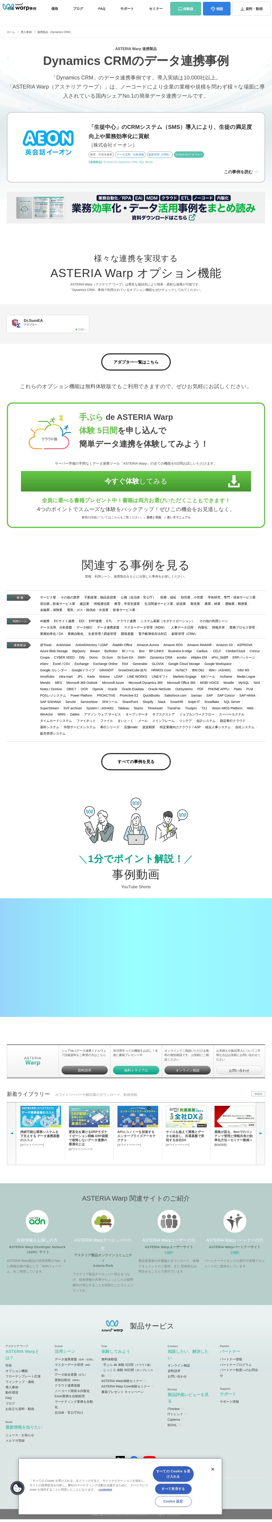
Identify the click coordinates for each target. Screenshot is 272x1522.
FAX (125, 665)
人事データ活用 (182, 629)
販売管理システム (53, 735)
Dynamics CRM (161, 659)
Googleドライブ (83, 672)
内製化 (203, 629)
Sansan (196, 697)
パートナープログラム (236, 1367)
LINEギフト (160, 678)
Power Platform (81, 697)
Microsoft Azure (113, 684)
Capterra (174, 1422)
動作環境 (11, 1395)
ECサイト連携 (64, 622)
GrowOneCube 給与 (132, 672)
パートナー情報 (231, 1362)
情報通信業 (102, 605)
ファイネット (86, 722)
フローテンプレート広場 (23, 1379)
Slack (162, 703)
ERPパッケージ (244, 659)
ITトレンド (175, 1417)
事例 (32, 18)
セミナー (156, 18)
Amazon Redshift (199, 646)
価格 (54, 18)
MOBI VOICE (209, 684)
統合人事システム (218, 728)
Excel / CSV (61, 665)
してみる (130, 483)
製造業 (195, 605)
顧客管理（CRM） (185, 635)
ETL (109, 622)
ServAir (71, 703)
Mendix (45, 684)
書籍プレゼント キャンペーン (122, 1394)
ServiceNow (89, 703)
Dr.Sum (107, 659)
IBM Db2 (198, 672)
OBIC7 (71, 690)
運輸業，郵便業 (236, 605)
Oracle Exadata (133, 690)
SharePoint (130, 703)
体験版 (188, 18)
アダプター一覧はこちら (136, 363)
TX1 (204, 710)
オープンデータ (137, 716)
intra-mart (66, 678)
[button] (17, 1488)
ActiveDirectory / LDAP (91, 646)
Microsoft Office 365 (181, 684)
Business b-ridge (180, 653)
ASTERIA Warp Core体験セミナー (125, 1389)
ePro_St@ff (219, 659)
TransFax (174, 710)
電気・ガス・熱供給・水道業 (87, 611)
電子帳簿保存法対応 (152, 635)
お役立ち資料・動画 (19, 1411)
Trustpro (191, 710)
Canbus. (202, 653)
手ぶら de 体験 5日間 (128, 1367)
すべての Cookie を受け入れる (173, 1473)
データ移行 (84, 629)
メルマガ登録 (15, 1443)
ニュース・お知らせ (19, 1438)
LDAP (118, 678)
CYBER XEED (64, 659)
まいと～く (125, 722)
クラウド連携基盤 (67, 1388)
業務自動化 (76, 635)
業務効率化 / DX (51, 635)
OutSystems (184, 690)
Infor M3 (243, 672)
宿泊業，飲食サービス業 (57, 605)
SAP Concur (226, 697)
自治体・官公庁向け (69, 1415)
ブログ (78, 18)
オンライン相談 (188, 1073)
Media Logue (246, 678)
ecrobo (182, 659)
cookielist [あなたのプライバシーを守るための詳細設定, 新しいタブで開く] (105, 1489)
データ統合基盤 (71, 1377)
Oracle (112, 690)
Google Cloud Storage (184, 665)
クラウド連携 (126, 622)
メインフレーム (163, 722)
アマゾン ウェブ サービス (102, 716)
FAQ (101, 18)
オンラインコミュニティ (138, 5)
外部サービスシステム (80, 728)
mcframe (226, 678)
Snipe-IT (194, 703)
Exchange (81, 665)
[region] (120, 1486)
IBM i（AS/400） (221, 672)
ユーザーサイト (177, 5)
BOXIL (172, 1428)
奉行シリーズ (109, 728)
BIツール (128, 653)
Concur (255, 653)
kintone (105, 678)
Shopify (148, 703)
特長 (11, 18)
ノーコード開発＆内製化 (72, 1393)
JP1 (80, 678)
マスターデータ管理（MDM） (145, 629)
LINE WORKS (137, 678)
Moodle (228, 684)
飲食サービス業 (124, 611)
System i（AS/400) (99, 710)
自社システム (244, 728)
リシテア (185, 722)
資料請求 (227, 5)
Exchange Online (105, 665)
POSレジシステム (53, 697)
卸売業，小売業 (192, 599)
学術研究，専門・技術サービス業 (232, 599)
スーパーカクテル (231, 716)
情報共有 (218, 629)
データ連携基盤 (108, 629)
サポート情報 (229, 1404)
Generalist (140, 665)
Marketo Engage (184, 678)
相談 (219, 18)
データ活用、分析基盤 (56, 629)
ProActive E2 (129, 697)
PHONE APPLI (218, 690)
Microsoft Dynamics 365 (145, 684)
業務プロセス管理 (242, 629)
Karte (91, 678)
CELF (217, 653)
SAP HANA (247, 697)
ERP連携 (95, 622)
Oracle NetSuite (159, 690)
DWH (141, 659)
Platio (238, 690)
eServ (44, 665)
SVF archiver (72, 710)
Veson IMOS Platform (227, 710)
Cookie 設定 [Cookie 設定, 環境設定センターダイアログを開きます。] (173, 1501)
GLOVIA (158, 665)
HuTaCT (181, 672)
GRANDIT (106, 672)
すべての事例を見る (135, 763)
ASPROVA (244, 646)
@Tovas (46, 646)
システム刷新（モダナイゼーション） (168, 622)
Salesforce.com (175, 697)
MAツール (208, 678)
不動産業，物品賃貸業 (100, 599)
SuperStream (49, 710)
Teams (138, 710)
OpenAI (97, 690)
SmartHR (176, 703)
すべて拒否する (173, 1489)
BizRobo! (111, 653)
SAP (209, 697)
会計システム (206, 722)
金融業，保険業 (51, 611)
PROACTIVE (106, 697)
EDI (81, 622)
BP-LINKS (156, 653)
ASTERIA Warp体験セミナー (121, 1383)
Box (142, 653)
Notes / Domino (51, 690)
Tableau (123, 710)
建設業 (84, 605)
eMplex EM (199, 659)
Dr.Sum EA (125, 659)
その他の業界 (70, 599)
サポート (127, 18)
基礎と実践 (153, 519)
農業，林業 (213, 605)
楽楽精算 (148, 728)
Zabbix (75, 716)
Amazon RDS (173, 646)
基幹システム (49, 728)
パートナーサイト (203, 5)
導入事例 (26, 32)
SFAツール (110, 703)
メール (143, 722)
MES (58, 684)
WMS (61, 716)
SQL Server (232, 703)
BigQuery (78, 653)
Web (250, 710)
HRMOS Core (161, 672)
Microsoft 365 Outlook (81, 684)
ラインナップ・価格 (19, 1384)
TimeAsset (155, 710)
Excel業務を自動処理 (70, 1399)
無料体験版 (109, 1362)
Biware (95, 653)
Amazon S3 (224, 646)
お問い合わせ (249, 5)
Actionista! (63, 646)
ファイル (106, 722)
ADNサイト (102, 5)
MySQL (244, 684)
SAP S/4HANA (50, 703)
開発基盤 (127, 635)
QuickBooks (151, 697)
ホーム (11, 32)
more (258, 1096)
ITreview (174, 1411)
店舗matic (131, 728)
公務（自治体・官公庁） (138, 599)
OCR (84, 690)
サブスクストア (163, 716)
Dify (82, 659)
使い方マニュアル (179, 519)
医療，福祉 (168, 599)
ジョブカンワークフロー (196, 716)
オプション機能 (16, 1373)
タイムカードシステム (56, 722)
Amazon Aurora (148, 646)
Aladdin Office (122, 646)
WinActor (46, 716)
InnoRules (47, 678)
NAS (257, 684)
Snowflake (211, 703)
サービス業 (48, 599)
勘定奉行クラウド (233, 722)
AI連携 (44, 622)
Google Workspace (217, 665)
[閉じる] (213, 1469)
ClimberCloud (235, 653)
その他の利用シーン (213, 622)
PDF (200, 690)
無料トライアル (136, 1073)
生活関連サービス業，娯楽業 (165, 605)
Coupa (44, 659)
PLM (249, 690)
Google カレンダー (53, 672)
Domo (93, 659)
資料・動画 (254, 18)
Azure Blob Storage (54, 653)
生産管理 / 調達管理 (102, 635)
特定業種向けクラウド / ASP (180, 728)
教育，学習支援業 (127, 605)
